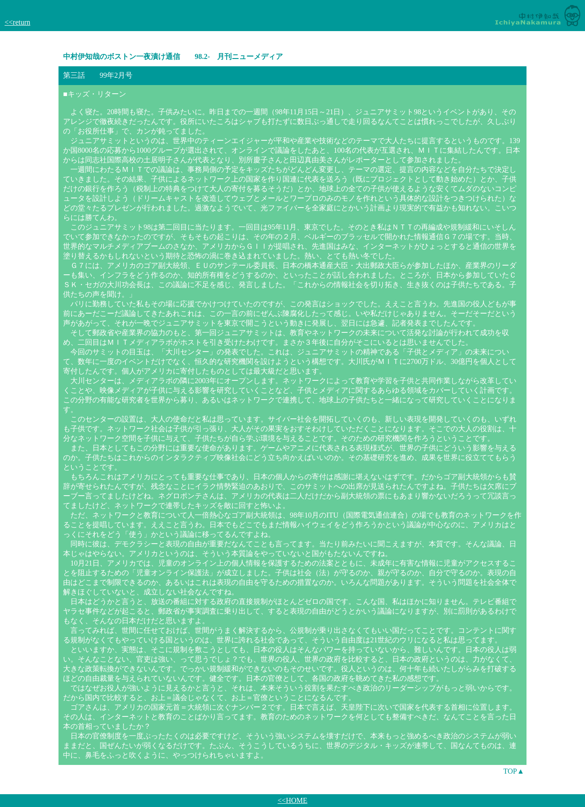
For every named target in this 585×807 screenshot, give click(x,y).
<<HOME (292, 800)
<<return (17, 22)
